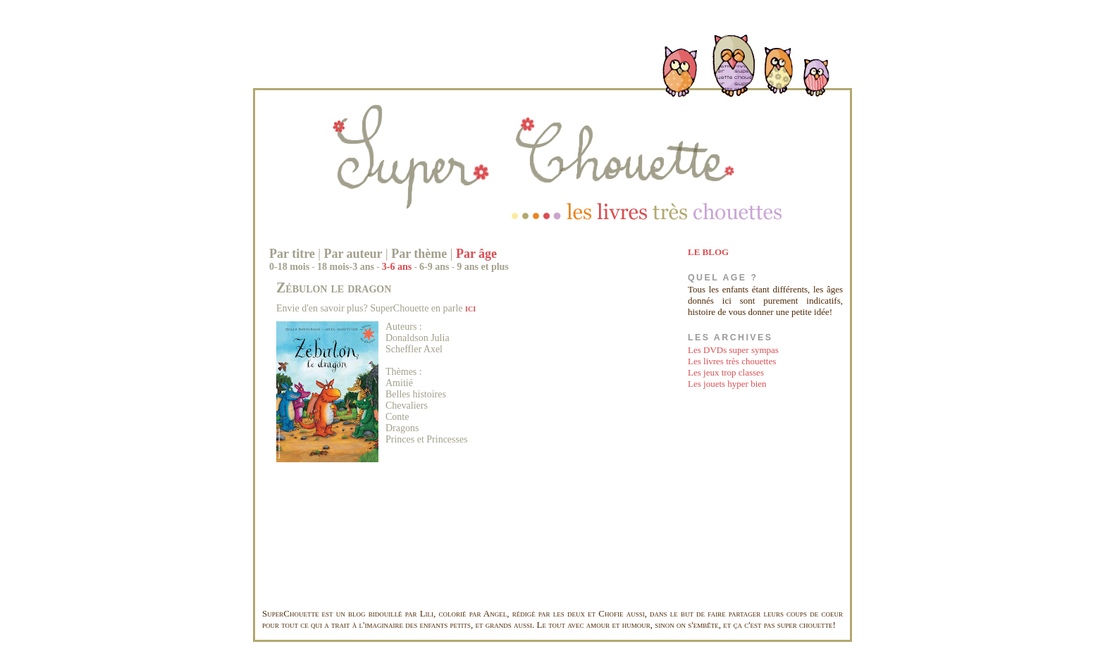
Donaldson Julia (417, 338)
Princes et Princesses (426, 439)
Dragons (402, 428)
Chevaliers (406, 405)
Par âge (476, 254)
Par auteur (352, 254)
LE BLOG (708, 252)
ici (470, 308)
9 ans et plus (483, 266)
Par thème (419, 254)
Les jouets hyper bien (727, 383)
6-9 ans (434, 266)
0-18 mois (289, 266)
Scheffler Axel (414, 349)
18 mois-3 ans (345, 266)
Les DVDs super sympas (733, 350)
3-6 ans (397, 266)
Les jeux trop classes (726, 372)
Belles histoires (415, 394)
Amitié (399, 383)
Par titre (292, 254)
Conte (397, 416)
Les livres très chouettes (732, 361)
